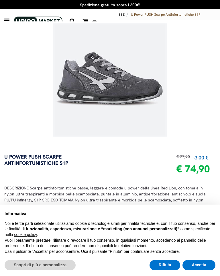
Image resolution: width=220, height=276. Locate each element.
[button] (110, 79)
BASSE (119, 14)
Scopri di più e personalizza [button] (40, 265)
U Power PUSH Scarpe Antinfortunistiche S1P (166, 14)
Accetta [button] (199, 265)
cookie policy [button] (25, 234)
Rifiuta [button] (165, 265)
